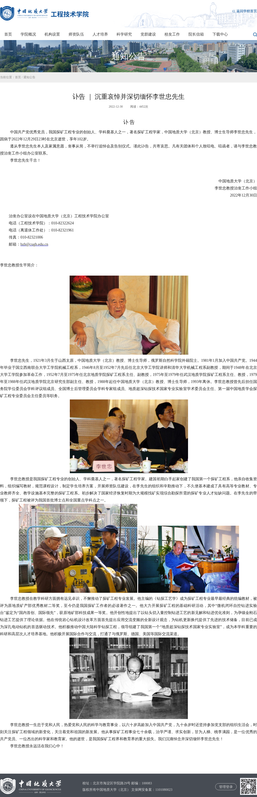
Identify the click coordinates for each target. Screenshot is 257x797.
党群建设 (148, 34)
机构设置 (52, 34)
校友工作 (172, 34)
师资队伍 (76, 34)
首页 (8, 34)
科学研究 (124, 34)
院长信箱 (196, 34)
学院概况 (28, 34)
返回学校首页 (244, 11)
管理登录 (226, 787)
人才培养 (100, 34)
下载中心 (220, 34)
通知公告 (29, 77)
